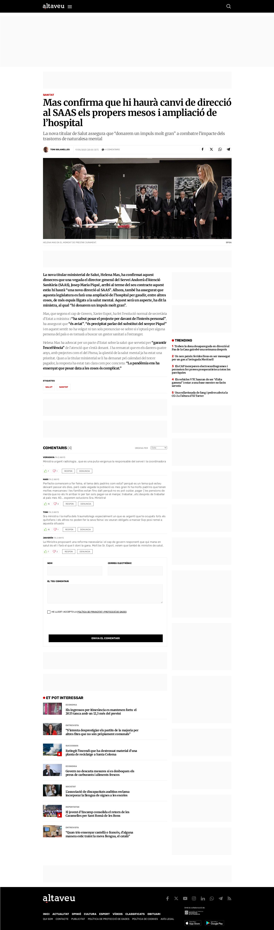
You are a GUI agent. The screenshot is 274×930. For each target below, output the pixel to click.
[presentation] (76, 627)
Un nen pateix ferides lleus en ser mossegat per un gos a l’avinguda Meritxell (201, 358)
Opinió (76, 914)
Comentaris (112, 149)
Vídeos (118, 914)
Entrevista (72, 717)
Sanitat (48, 95)
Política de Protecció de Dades (108, 919)
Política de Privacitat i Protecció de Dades (102, 612)
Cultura (90, 914)
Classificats (135, 914)
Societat (71, 779)
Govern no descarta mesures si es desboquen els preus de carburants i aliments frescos (100, 765)
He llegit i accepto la (87, 612)
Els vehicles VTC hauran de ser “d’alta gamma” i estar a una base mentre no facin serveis (199, 383)
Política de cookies (145, 919)
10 (49, 504)
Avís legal (167, 919)
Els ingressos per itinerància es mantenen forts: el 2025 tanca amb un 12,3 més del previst (101, 704)
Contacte (62, 919)
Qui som (48, 919)
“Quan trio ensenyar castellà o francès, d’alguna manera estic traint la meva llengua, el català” (99, 826)
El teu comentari (58, 581)
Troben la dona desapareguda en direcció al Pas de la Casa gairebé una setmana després (200, 348)
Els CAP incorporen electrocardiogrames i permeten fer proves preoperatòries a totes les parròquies (201, 369)
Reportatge (72, 799)
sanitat (63, 387)
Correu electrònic (120, 563)
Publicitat (78, 919)
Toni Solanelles (60, 149)
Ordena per (141, 448)
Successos (72, 738)
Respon (68, 471)
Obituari (153, 914)
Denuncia (84, 471)
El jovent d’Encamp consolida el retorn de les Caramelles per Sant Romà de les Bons (98, 806)
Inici (46, 914)
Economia (71, 697)
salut (48, 387)
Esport (104, 914)
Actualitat (60, 914)
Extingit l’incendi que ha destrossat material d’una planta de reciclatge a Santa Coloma (101, 744)
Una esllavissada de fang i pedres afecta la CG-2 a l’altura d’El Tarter (200, 394)
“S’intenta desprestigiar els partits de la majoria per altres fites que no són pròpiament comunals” (102, 724)
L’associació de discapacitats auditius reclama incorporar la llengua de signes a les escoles (98, 785)
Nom (49, 563)
